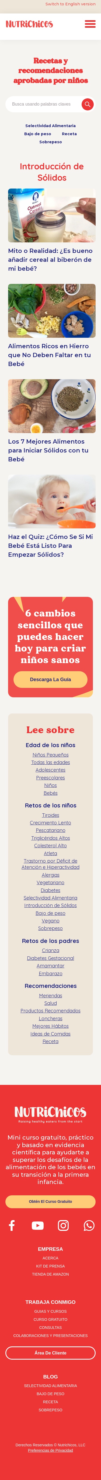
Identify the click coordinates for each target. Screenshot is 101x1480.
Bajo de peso (37, 133)
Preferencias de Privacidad (50, 1450)
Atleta (50, 853)
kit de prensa (50, 1266)
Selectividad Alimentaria (50, 125)
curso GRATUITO (51, 1319)
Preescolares (50, 778)
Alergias (51, 875)
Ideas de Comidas (50, 1034)
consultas (50, 1327)
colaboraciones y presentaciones (50, 1335)
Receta (69, 133)
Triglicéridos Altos (50, 838)
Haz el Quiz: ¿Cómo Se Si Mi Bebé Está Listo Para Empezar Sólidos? (50, 545)
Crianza (50, 950)
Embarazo (50, 973)
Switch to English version (71, 4)
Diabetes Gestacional (50, 958)
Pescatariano (50, 830)
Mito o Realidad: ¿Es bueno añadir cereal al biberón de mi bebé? (50, 259)
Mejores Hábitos (50, 1026)
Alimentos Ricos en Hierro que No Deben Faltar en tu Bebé (49, 355)
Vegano (51, 921)
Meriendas (50, 996)
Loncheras (50, 1018)
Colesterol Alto (50, 845)
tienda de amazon (50, 1274)
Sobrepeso (50, 142)
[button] (90, 24)
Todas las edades (50, 762)
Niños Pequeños (51, 755)
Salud (50, 1003)
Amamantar (50, 966)
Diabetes (50, 890)
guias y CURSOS (50, 1311)
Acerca (50, 1258)
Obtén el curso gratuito (50, 1201)
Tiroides (50, 815)
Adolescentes (50, 770)
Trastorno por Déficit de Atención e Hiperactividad (50, 864)
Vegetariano (50, 882)
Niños (50, 785)
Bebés (51, 793)
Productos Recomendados (50, 1011)
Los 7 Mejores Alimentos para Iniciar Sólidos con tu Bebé (48, 450)
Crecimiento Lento (50, 823)
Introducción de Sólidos (50, 905)
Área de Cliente (50, 1353)
